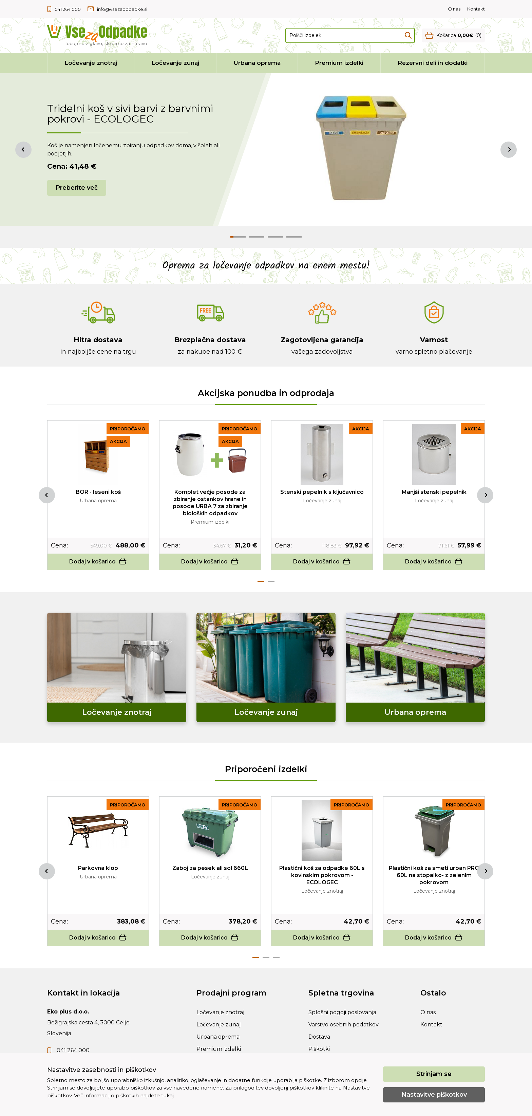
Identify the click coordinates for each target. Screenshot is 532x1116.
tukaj (167, 1095)
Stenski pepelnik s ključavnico (322, 492)
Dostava (319, 1037)
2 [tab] (271, 581)
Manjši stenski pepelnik (434, 492)
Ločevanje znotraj (90, 62)
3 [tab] (276, 957)
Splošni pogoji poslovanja (342, 1012)
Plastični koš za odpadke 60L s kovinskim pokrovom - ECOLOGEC (322, 875)
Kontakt (476, 9)
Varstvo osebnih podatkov (343, 1024)
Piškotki (319, 1049)
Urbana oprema (257, 62)
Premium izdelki (339, 62)
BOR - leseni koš (98, 492)
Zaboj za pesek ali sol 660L (210, 868)
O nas (454, 9)
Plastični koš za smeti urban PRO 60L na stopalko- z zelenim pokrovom (434, 875)
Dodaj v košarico (98, 561)
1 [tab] (261, 581)
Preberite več (77, 187)
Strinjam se (434, 1074)
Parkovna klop (98, 868)
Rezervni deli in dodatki (433, 62)
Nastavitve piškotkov (434, 1094)
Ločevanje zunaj (175, 62)
